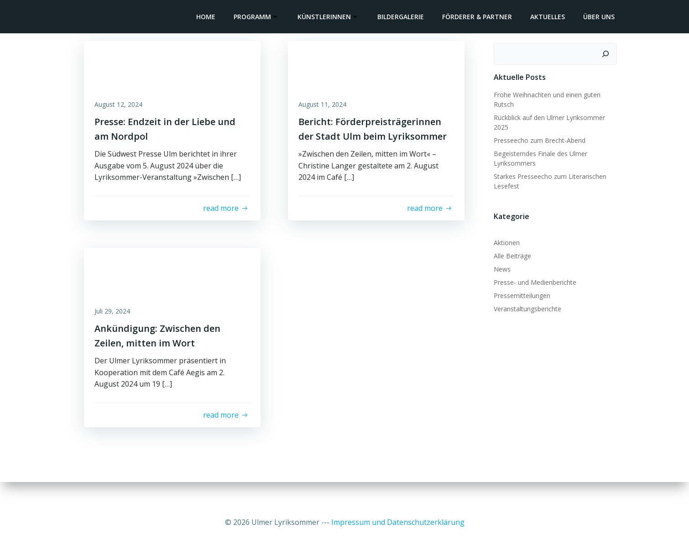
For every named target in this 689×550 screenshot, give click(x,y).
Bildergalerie (402, 17)
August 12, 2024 (122, 109)
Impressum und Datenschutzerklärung (398, 523)
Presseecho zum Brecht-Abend (538, 138)
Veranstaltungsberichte (525, 307)
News (500, 267)
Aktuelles (549, 17)
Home (207, 17)
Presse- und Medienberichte (533, 280)
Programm (258, 17)
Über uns (600, 17)
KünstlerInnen (330, 17)
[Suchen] (607, 52)
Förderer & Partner (479, 17)
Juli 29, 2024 (115, 322)
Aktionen (505, 240)
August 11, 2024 (326, 109)
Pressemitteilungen (520, 293)
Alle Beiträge (510, 254)
